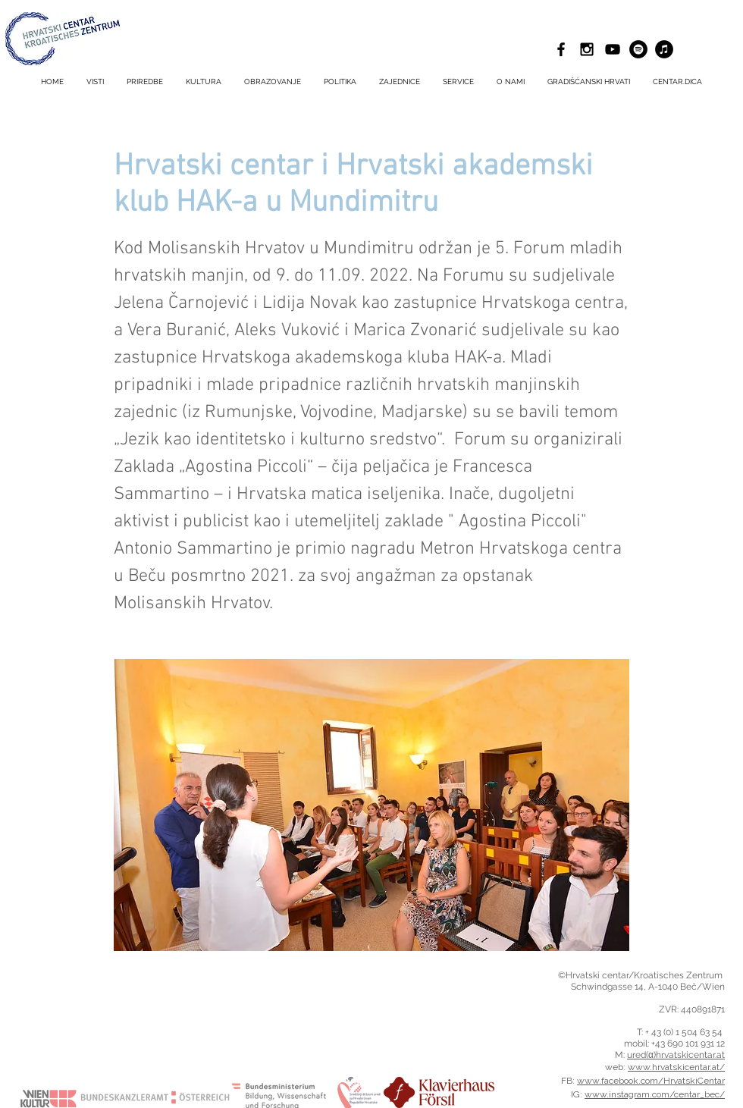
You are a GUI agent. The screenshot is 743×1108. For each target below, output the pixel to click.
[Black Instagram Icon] (587, 49)
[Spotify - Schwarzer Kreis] (638, 49)
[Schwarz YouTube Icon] (612, 49)
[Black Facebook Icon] (561, 49)
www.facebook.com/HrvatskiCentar (651, 1080)
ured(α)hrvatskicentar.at (676, 1055)
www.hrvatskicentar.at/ (676, 1067)
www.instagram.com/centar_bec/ (655, 1094)
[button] (458, 82)
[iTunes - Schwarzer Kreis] (664, 49)
